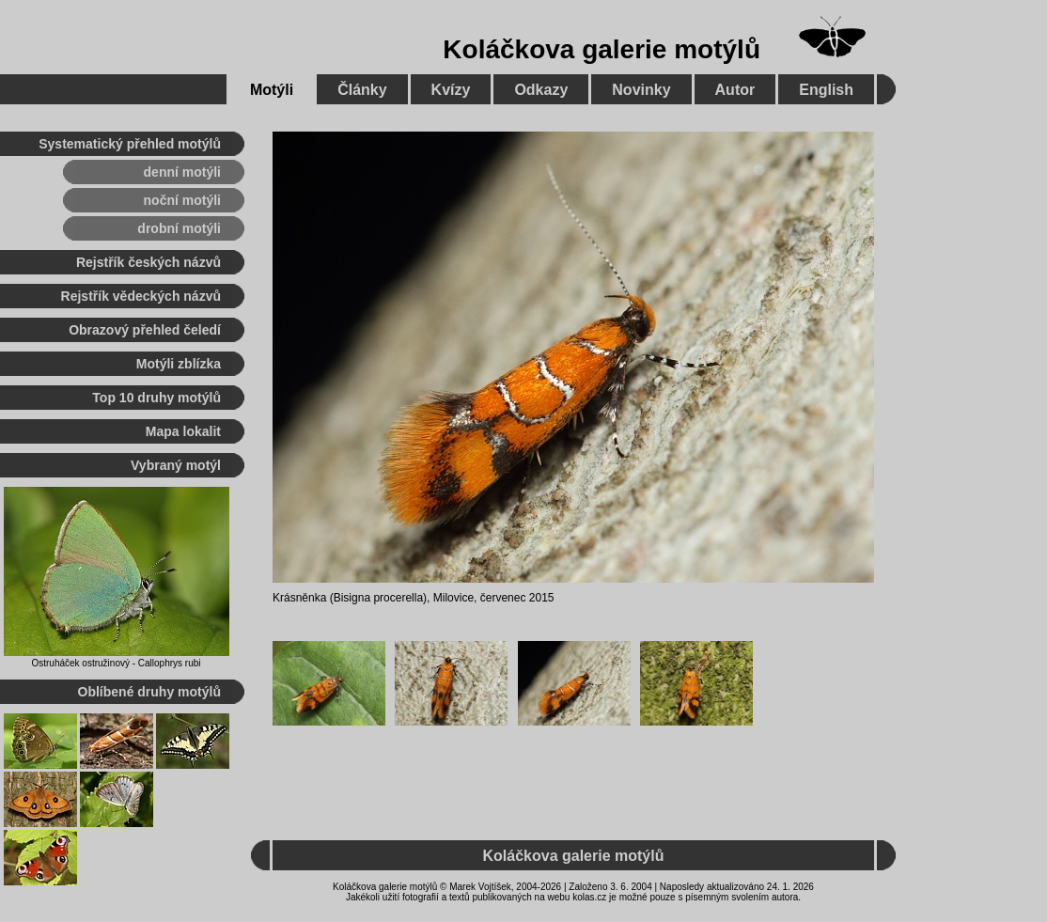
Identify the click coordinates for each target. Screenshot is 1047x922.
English (826, 90)
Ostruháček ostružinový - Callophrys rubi (115, 663)
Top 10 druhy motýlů (156, 397)
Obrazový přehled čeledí (145, 329)
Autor (735, 90)
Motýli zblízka (178, 363)
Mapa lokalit (183, 431)
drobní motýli (179, 228)
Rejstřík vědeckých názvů (141, 296)
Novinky (641, 90)
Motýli (271, 90)
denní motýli (182, 172)
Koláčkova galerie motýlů (601, 49)
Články (361, 90)
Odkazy (541, 90)
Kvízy (451, 90)
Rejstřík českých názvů (148, 262)
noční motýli (182, 200)
